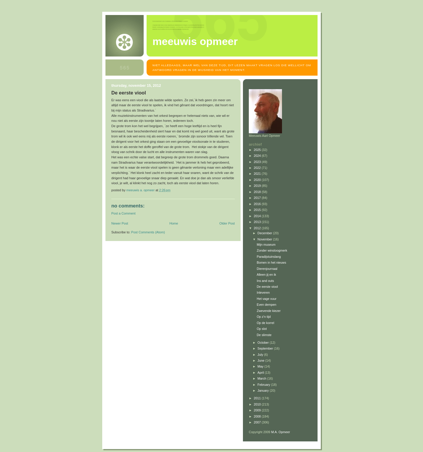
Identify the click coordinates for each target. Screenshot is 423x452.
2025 (258, 150)
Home (173, 223)
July (261, 354)
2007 (258, 422)
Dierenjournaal (267, 268)
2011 (258, 398)
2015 (258, 210)
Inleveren (263, 292)
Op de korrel (265, 323)
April (261, 372)
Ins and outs (265, 280)
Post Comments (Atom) (148, 232)
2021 (258, 173)
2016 (258, 204)
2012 (258, 228)
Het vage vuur (266, 298)
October (264, 342)
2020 (258, 180)
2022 (258, 168)
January (264, 390)
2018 (258, 192)
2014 (258, 216)
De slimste (264, 335)
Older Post (227, 223)
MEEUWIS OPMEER (195, 41)
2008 (258, 416)
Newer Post (119, 223)
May (261, 366)
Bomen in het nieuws (271, 262)
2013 (258, 222)
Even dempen (266, 304)
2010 (258, 404)
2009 (258, 410)
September (266, 348)
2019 (258, 185)
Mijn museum (266, 244)
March (262, 378)
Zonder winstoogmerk (272, 250)
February (264, 384)
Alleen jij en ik (266, 274)
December (265, 233)
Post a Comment (123, 213)
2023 (258, 162)
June (261, 360)
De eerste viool (267, 286)
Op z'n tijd (264, 316)
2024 (258, 155)
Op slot (262, 328)
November (265, 239)
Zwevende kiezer (269, 311)
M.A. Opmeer (280, 432)
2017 (258, 198)
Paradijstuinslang (269, 256)
